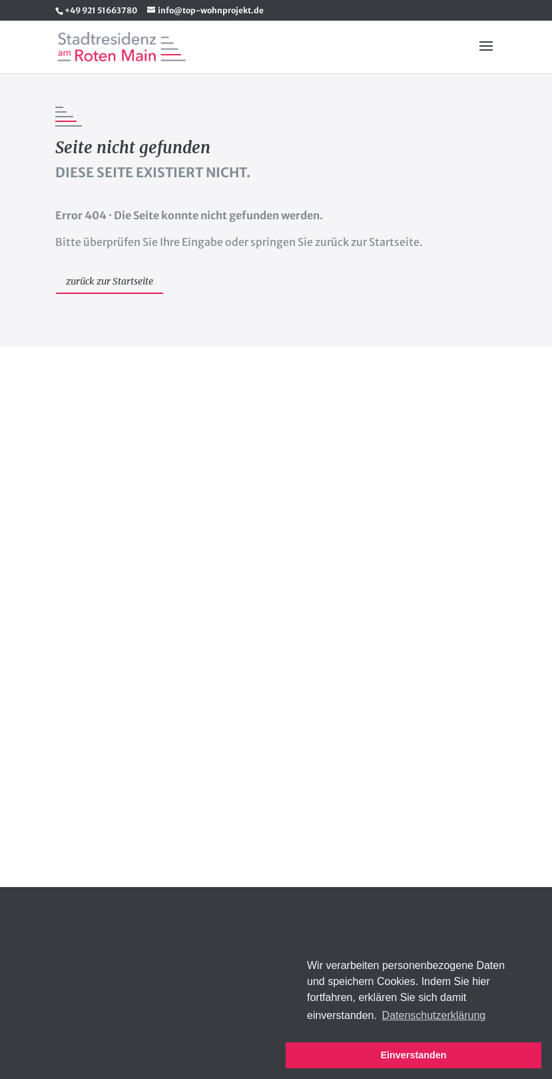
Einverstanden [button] (413, 1055)
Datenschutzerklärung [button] (434, 1015)
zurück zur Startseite (109, 281)
